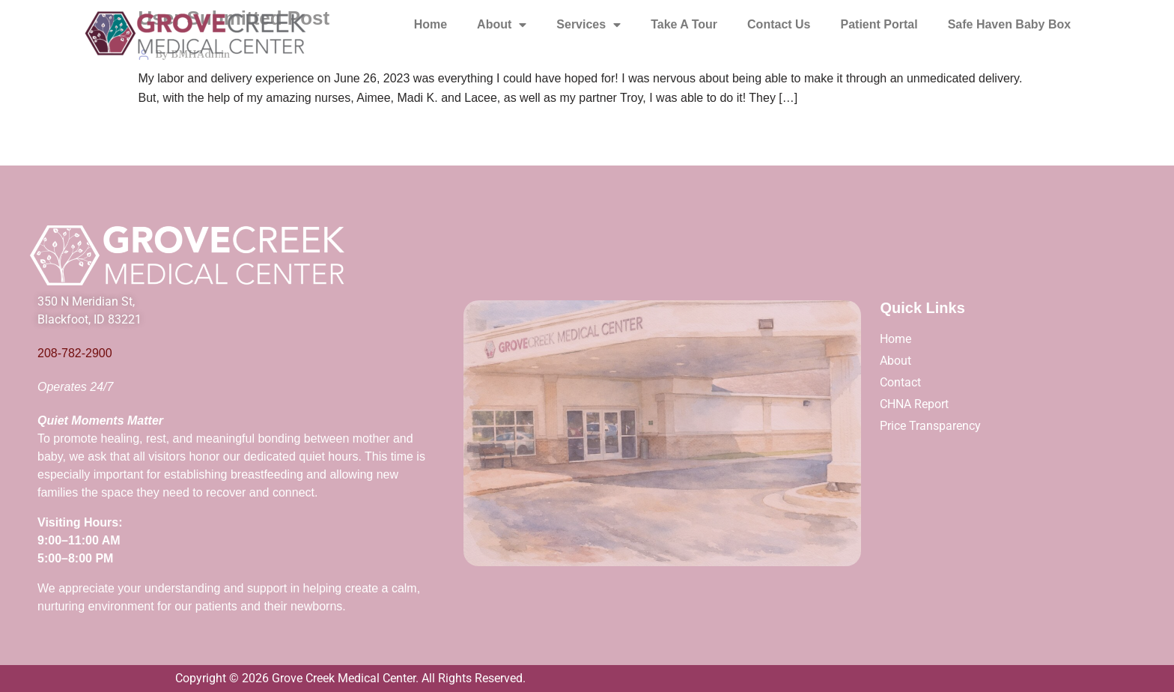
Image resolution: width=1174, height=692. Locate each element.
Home (430, 24)
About (501, 24)
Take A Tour (684, 24)
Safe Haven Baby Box (1009, 24)
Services (588, 24)
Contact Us (778, 24)
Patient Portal (879, 24)
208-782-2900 (74, 353)
